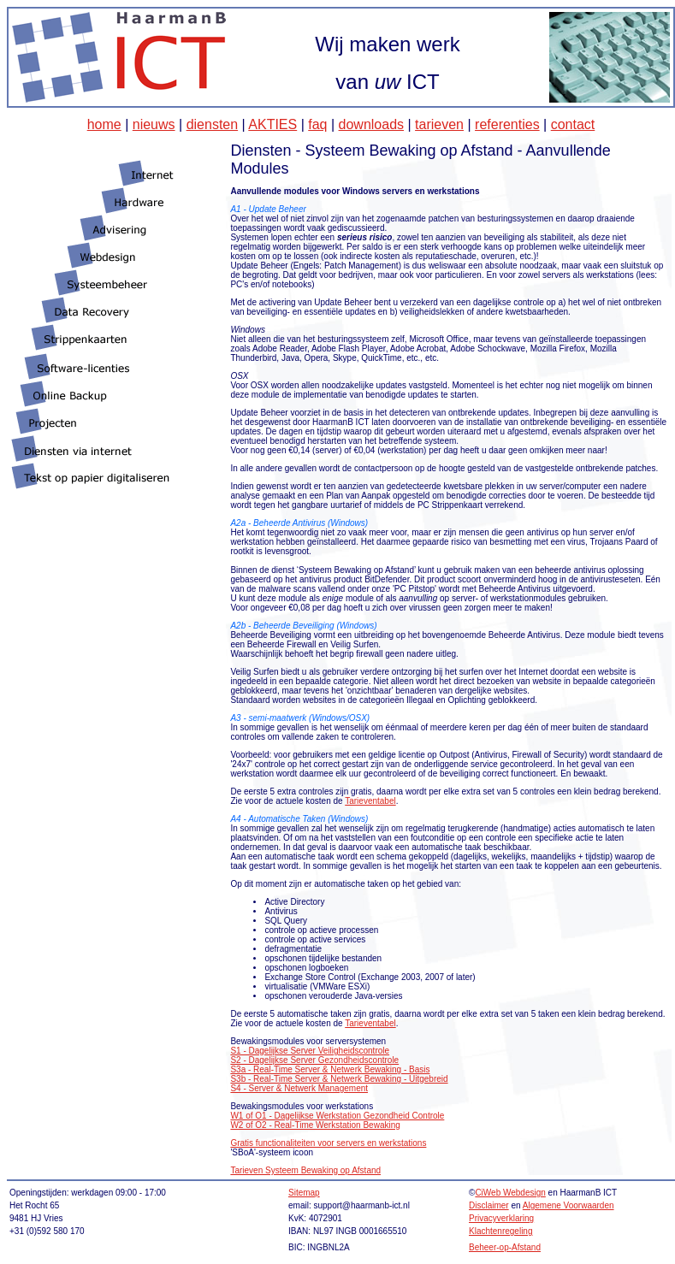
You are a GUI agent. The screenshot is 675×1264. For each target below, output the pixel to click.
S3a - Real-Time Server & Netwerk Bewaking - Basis (329, 1069)
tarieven (439, 124)
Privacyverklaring (501, 1218)
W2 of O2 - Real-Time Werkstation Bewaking (315, 1125)
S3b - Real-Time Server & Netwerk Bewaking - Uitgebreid (338, 1079)
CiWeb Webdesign (510, 1192)
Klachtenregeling (501, 1231)
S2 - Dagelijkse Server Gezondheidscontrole (314, 1060)
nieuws (154, 124)
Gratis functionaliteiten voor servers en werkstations (328, 1143)
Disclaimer (489, 1205)
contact (573, 124)
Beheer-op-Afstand (505, 1247)
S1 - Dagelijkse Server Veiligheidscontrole (309, 1050)
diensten (213, 124)
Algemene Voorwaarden (568, 1205)
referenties (507, 124)
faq (317, 124)
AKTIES (272, 124)
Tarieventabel (370, 801)
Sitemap (304, 1192)
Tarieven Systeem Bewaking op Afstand (305, 1170)
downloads (372, 124)
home (104, 124)
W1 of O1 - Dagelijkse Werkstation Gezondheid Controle (337, 1115)
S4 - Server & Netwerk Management (299, 1088)
